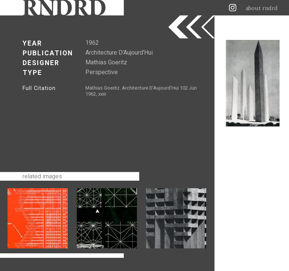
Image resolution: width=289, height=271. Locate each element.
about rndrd (262, 8)
